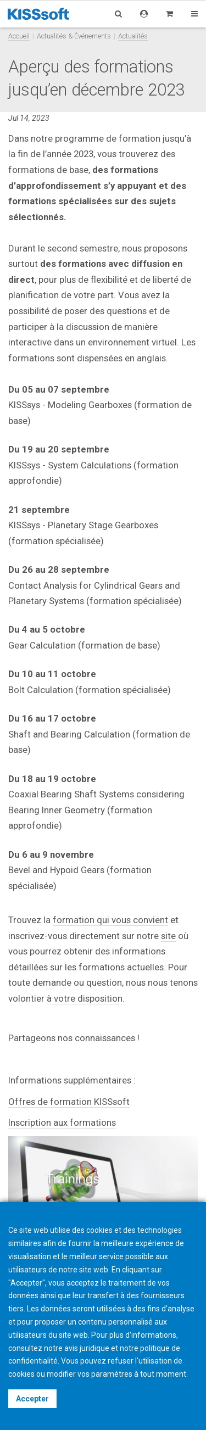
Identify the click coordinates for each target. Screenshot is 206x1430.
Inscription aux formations (62, 1122)
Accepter (32, 1398)
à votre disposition (85, 998)
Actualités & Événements (74, 36)
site (168, 935)
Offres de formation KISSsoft (69, 1101)
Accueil (19, 36)
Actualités (133, 36)
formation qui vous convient (110, 919)
